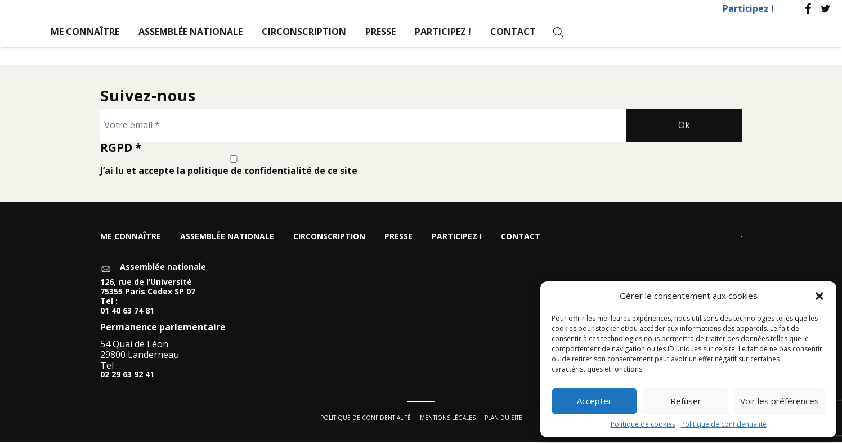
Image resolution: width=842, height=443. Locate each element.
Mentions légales (448, 418)
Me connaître (85, 31)
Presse (380, 31)
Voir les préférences (779, 400)
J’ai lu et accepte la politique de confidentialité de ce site (233, 166)
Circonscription (304, 31)
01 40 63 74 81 (127, 311)
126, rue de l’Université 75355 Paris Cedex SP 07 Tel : (147, 293)
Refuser (685, 400)
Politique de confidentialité (724, 424)
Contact (513, 31)
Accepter (594, 400)
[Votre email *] (363, 125)
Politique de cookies (643, 424)
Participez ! (748, 8)
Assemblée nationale (190, 31)
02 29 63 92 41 (127, 376)
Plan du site (503, 418)
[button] (819, 296)
